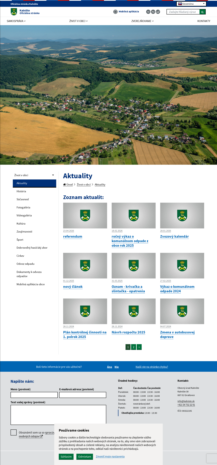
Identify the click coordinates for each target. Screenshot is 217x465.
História (21, 191)
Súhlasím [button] (66, 456)
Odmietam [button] (84, 456)
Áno (110, 367)
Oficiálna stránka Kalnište (26, 3)
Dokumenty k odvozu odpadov (29, 274)
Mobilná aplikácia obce (31, 284)
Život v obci (21, 175)
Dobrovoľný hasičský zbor (32, 247)
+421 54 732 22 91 (186, 404)
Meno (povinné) (21, 389)
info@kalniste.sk (186, 401)
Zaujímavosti (24, 231)
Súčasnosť (23, 199)
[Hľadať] (203, 11)
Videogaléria (24, 215)
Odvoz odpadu (25, 263)
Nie (117, 367)
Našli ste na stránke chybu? (152, 367)
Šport (20, 239)
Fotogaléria (23, 207)
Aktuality (22, 183)
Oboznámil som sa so (40, 434)
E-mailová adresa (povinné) (76, 389)
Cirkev (20, 256)
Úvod (68, 184)
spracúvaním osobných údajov (40, 434)
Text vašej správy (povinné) (28, 402)
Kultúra (21, 223)
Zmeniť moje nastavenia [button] (110, 456)
